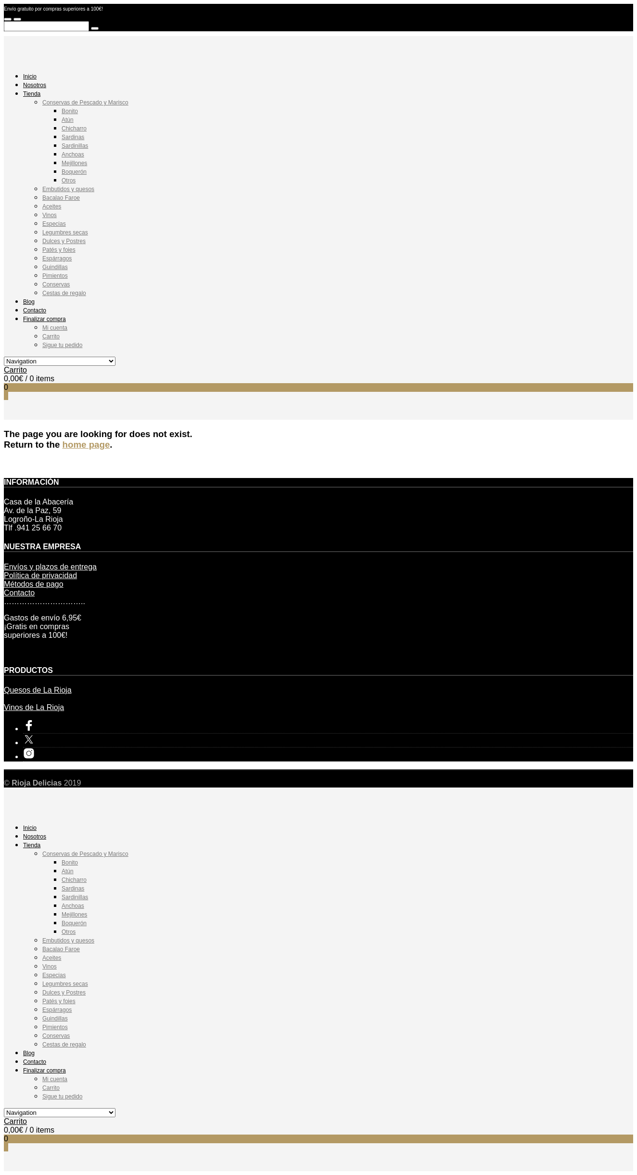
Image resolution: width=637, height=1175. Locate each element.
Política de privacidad (40, 575)
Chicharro (74, 128)
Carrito (51, 336)
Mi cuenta (54, 327)
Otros (69, 180)
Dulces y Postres (64, 241)
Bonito (70, 111)
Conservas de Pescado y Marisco (85, 102)
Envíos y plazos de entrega (50, 567)
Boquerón (74, 171)
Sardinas (73, 137)
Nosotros (34, 85)
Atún (68, 119)
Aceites (51, 206)
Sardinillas (75, 145)
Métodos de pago (34, 584)
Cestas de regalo (64, 293)
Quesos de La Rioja (38, 690)
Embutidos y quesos (68, 189)
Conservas (56, 284)
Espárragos (57, 258)
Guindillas (55, 267)
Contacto (34, 310)
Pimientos (55, 275)
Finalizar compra (44, 319)
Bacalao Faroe (61, 197)
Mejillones (74, 163)
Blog (29, 301)
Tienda (31, 93)
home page (86, 444)
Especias (54, 223)
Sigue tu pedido (62, 345)
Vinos (49, 215)
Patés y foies (59, 249)
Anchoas (73, 154)
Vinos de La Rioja (34, 707)
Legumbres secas (65, 232)
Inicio (30, 76)
